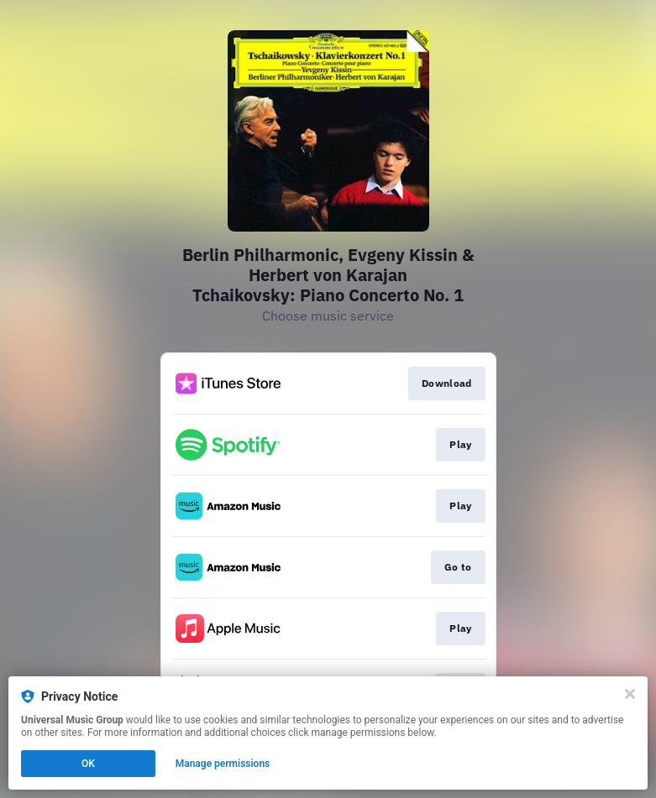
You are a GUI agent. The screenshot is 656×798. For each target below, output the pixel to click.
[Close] (630, 694)
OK (88, 763)
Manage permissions (223, 763)
